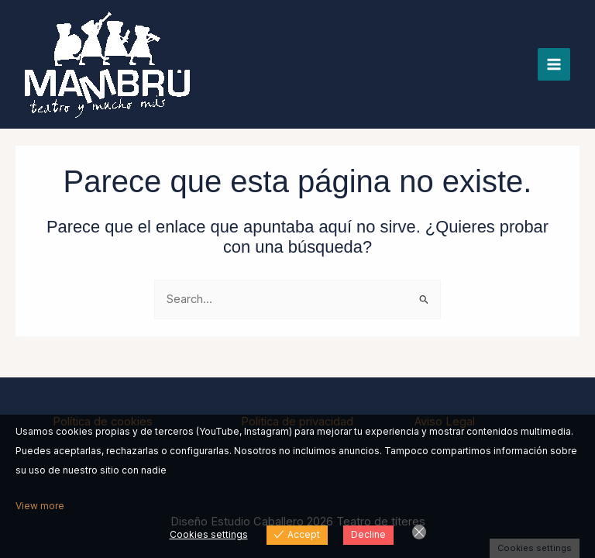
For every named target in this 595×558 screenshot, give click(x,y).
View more (39, 506)
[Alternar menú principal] (554, 64)
